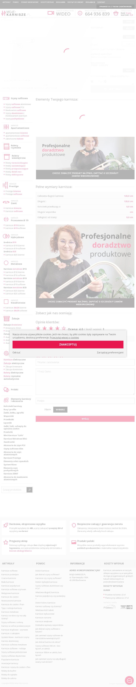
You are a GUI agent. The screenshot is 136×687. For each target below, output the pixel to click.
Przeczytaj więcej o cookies (64, 337)
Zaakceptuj (68, 344)
